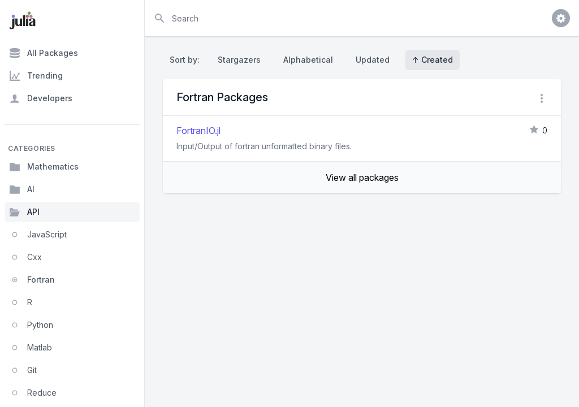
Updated (373, 59)
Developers (40, 98)
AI (21, 189)
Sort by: (187, 59)
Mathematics (44, 166)
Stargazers (239, 59)
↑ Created (432, 59)
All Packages (43, 53)
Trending (36, 75)
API (24, 212)
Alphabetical (308, 59)
